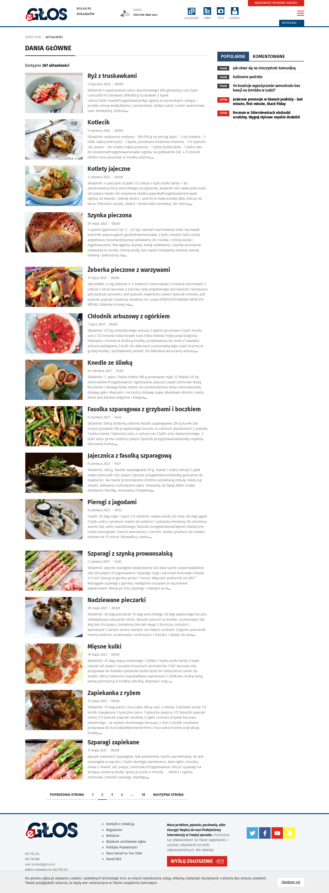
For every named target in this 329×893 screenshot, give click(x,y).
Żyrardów (85, 14)
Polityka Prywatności (122, 847)
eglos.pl (84, 8)
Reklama (112, 836)
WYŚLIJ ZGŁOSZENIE (192, 861)
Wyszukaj (291, 23)
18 (143, 794)
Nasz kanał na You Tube (124, 853)
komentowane (269, 56)
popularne (233, 56)
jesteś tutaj (33, 37)
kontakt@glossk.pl (43, 864)
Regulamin (114, 830)
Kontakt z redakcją (120, 824)
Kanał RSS (113, 859)
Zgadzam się (293, 882)
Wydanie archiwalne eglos (126, 842)
